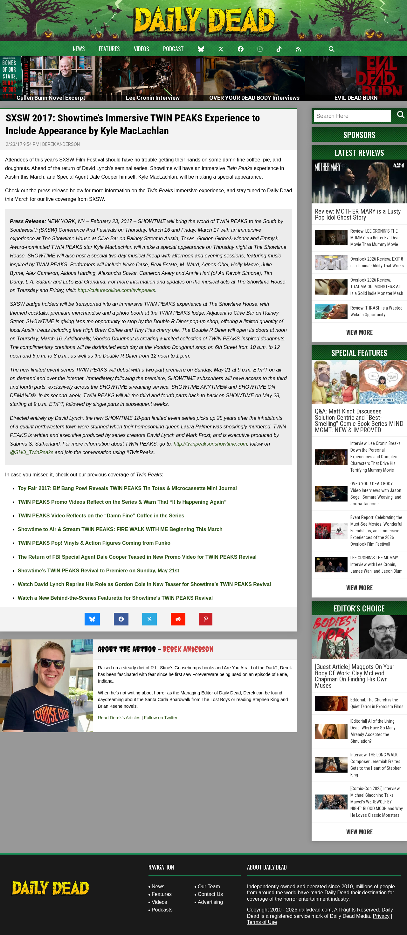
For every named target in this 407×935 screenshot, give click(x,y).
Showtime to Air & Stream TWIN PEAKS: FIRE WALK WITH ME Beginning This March (120, 529)
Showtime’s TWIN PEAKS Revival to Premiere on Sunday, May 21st (98, 570)
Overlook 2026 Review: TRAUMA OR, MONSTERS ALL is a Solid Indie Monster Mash (376, 286)
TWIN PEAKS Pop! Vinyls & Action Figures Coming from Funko (94, 543)
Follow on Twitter (160, 717)
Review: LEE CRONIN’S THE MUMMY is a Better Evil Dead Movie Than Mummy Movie (375, 238)
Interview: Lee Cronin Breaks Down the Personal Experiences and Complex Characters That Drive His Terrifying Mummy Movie (375, 457)
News (79, 48)
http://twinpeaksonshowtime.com (210, 444)
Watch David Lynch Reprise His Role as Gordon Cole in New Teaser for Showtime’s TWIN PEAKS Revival (144, 584)
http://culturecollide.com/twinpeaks (116, 290)
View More (359, 332)
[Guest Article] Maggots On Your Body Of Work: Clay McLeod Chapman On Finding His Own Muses (354, 676)
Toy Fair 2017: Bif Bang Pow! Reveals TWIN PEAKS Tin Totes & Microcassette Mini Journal (127, 488)
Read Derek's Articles (119, 717)
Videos (141, 48)
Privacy (381, 916)
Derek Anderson (61, 144)
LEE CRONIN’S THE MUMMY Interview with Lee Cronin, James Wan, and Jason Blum (376, 564)
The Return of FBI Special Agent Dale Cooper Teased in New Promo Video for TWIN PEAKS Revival (137, 557)
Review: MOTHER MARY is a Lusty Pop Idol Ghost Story (358, 215)
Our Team (209, 886)
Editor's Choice (359, 608)
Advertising (210, 902)
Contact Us (210, 894)
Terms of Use (262, 922)
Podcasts (162, 909)
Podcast (173, 48)
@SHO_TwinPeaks (31, 452)
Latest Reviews (359, 152)
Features (109, 48)
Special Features (359, 352)
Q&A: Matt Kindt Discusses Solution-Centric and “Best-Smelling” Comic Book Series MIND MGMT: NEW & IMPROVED (359, 420)
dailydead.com (315, 909)
